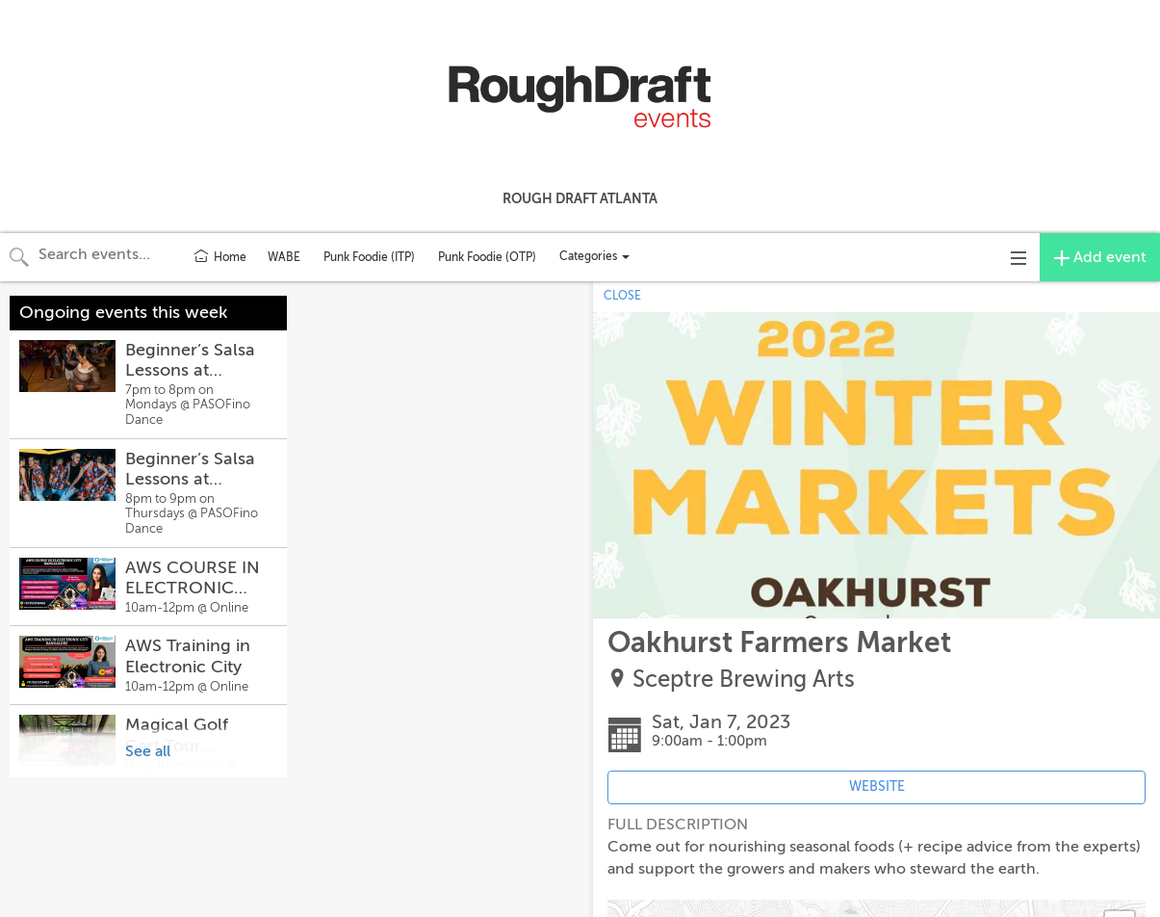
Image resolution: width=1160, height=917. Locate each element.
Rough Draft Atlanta (580, 198)
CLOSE (622, 295)
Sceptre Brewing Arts (743, 680)
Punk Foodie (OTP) (487, 257)
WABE (284, 257)
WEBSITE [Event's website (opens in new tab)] (877, 786)
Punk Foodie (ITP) (369, 257)
